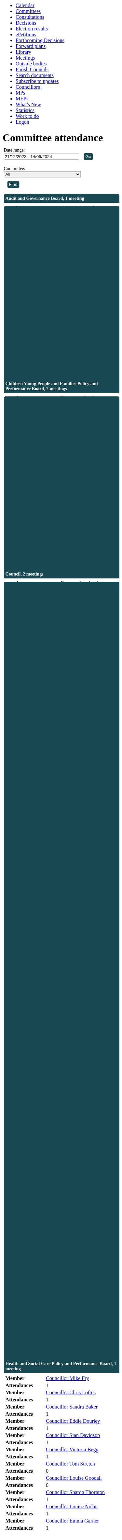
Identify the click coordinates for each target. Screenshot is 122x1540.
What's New (28, 104)
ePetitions (26, 34)
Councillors (28, 87)
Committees (28, 11)
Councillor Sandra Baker (72, 1406)
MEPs (22, 98)
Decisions (26, 23)
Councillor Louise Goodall (74, 1478)
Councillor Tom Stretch (70, 1463)
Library (23, 52)
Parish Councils (32, 69)
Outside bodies (31, 63)
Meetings (25, 58)
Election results (32, 28)
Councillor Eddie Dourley (73, 1421)
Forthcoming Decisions (40, 40)
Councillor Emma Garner (72, 1520)
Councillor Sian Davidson (73, 1435)
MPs (20, 93)
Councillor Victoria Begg (72, 1449)
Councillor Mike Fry (67, 1378)
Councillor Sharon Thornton (75, 1492)
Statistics (25, 110)
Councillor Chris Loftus (71, 1392)
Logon (22, 122)
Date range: (14, 150)
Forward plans (31, 46)
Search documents (35, 75)
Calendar (25, 5)
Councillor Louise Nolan (72, 1506)
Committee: (14, 168)
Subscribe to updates (37, 81)
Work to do (27, 116)
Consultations (30, 17)
